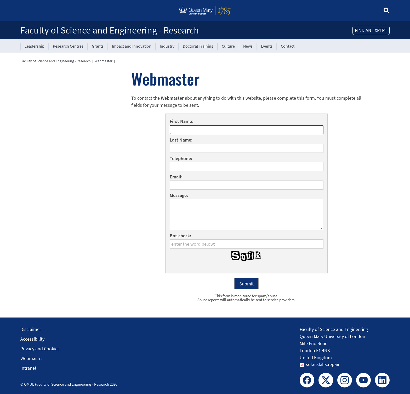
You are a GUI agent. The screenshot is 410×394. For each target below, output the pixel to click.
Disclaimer (30, 329)
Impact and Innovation (131, 46)
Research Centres (68, 46)
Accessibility (32, 339)
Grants (98, 46)
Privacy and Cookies (40, 349)
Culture (228, 46)
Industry (167, 46)
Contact (287, 46)
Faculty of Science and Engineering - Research (109, 30)
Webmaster (103, 61)
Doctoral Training (198, 46)
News (248, 46)
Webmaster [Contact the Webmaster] (31, 358)
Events (266, 46)
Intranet (28, 368)
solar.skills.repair (322, 364)
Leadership (34, 46)
